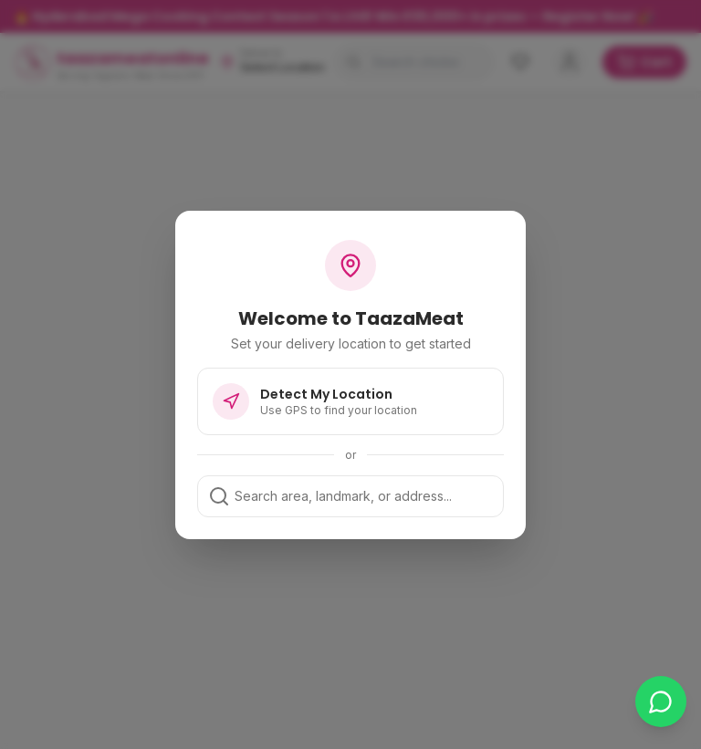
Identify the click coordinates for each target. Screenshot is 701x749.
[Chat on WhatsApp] (660, 701)
